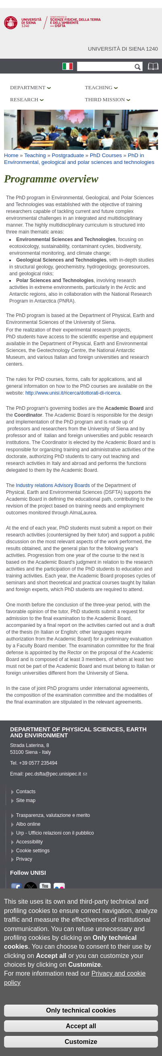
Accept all (81, 1037)
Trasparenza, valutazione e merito (53, 815)
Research (24, 99)
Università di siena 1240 (123, 49)
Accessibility (29, 842)
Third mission (105, 99)
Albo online (28, 824)
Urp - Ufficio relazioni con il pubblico (55, 833)
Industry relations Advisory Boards (52, 485)
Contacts (25, 791)
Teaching (98, 87)
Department (28, 87)
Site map (25, 800)
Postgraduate (68, 155)
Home (11, 155)
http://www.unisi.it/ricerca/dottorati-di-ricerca (72, 393)
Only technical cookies (81, 1021)
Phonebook (154, 66)
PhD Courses (106, 155)
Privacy (24, 859)
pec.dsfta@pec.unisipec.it (56, 774)
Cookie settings (33, 850)
